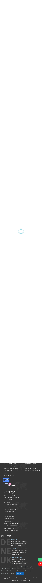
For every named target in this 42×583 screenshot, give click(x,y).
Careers (12, 571)
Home (2, 567)
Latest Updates (5, 569)
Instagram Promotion (30, 468)
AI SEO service (8, 471)
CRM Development (9, 516)
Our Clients (30, 569)
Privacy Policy (30, 567)
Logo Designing (8, 521)
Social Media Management (32, 471)
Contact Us (20, 571)
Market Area (4, 573)
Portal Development (10, 509)
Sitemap (27, 571)
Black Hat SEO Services (11, 468)
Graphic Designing (9, 519)
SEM (5, 473)
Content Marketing (9, 466)
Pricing (12, 573)
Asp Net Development (10, 528)
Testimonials (4, 571)
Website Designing (9, 493)
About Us (9, 567)
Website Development (10, 495)
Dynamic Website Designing (9, 501)
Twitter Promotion (29, 466)
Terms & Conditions (19, 567)
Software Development (11, 530)
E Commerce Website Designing (10, 506)
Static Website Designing (11, 497)
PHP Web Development (11, 526)
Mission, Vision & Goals (18, 569)
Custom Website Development (9, 513)
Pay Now (19, 573)
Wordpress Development (11, 523)
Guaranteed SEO (9, 475)
